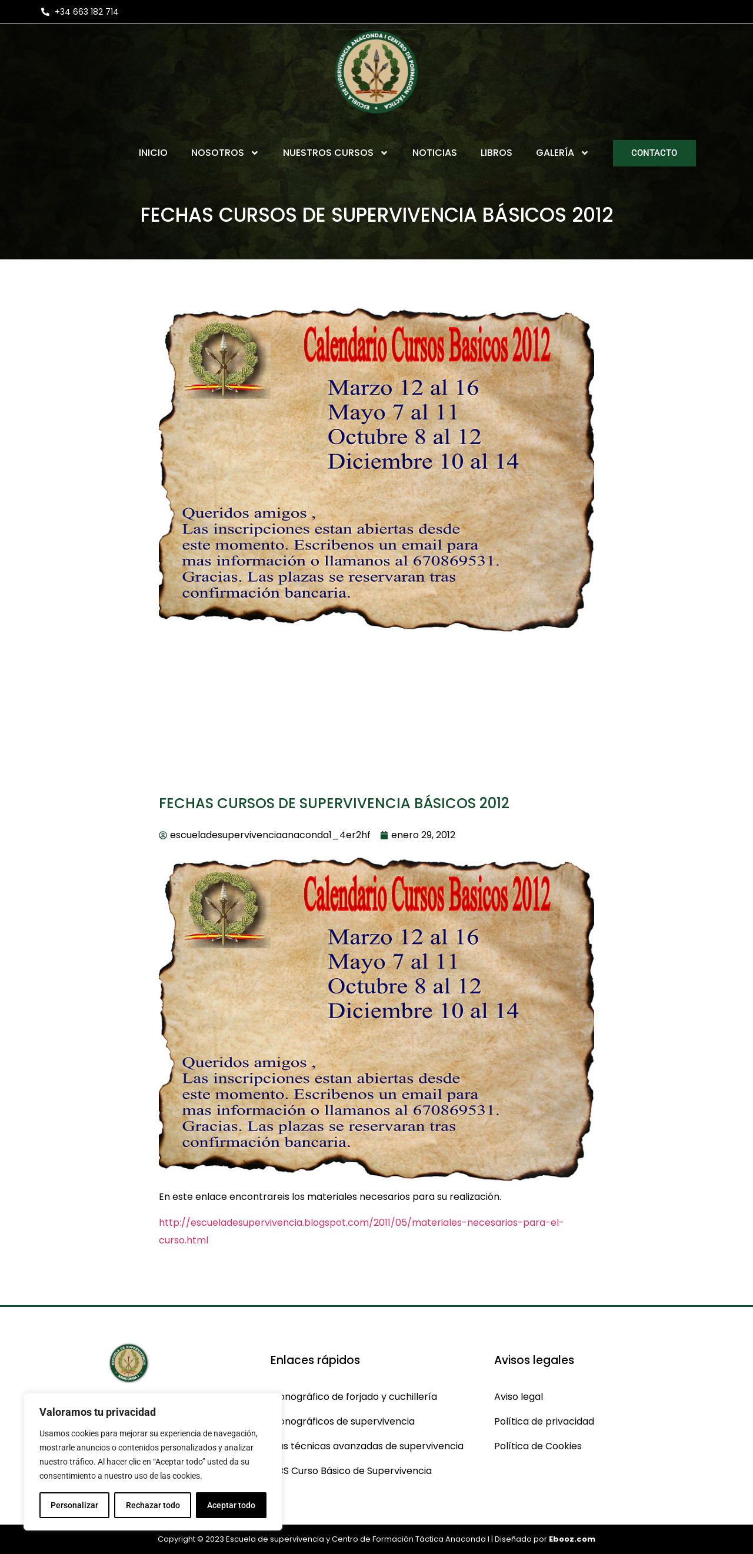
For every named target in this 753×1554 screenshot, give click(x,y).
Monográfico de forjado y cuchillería (354, 1396)
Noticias (434, 152)
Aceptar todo (231, 1505)
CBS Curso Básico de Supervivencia (351, 1471)
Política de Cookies (538, 1446)
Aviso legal (518, 1396)
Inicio (153, 152)
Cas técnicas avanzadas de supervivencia (367, 1446)
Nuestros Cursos (336, 153)
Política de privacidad (544, 1421)
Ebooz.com (572, 1539)
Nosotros (225, 153)
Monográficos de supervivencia (343, 1421)
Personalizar (74, 1505)
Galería (562, 153)
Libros (496, 152)
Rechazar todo (152, 1505)
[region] (153, 1461)
